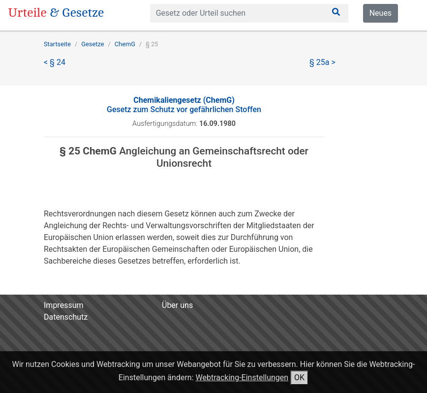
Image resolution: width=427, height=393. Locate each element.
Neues (380, 13)
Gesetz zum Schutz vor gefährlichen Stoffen (184, 104)
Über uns (177, 305)
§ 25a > (322, 62)
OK (299, 377)
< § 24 (54, 62)
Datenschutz (66, 317)
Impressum (64, 305)
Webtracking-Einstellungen (242, 377)
